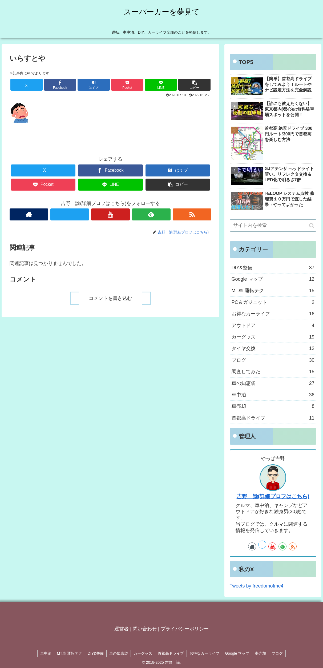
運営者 (121, 628)
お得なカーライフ (204, 653)
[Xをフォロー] (69, 214)
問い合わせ (145, 628)
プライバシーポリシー (185, 628)
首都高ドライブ (171, 653)
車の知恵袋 (118, 653)
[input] (273, 225)
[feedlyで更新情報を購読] (151, 214)
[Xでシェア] (26, 85)
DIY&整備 (96, 653)
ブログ (277, 653)
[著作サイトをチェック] (29, 214)
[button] (194, 85)
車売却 (260, 653)
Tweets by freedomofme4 (257, 586)
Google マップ (237, 653)
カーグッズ (143, 653)
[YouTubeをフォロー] (110, 214)
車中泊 (45, 653)
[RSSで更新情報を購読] (192, 214)
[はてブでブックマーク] (94, 85)
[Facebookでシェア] (60, 85)
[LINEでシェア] (161, 85)
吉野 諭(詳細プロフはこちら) (273, 496)
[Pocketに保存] (127, 85)
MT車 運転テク (69, 653)
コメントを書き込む (110, 298)
